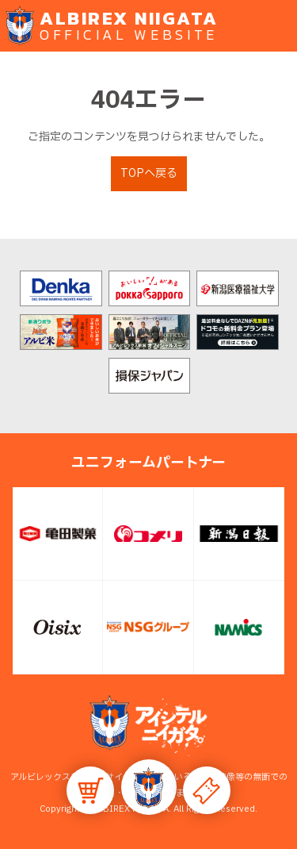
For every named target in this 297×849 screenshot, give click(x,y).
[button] (149, 787)
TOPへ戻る (148, 173)
